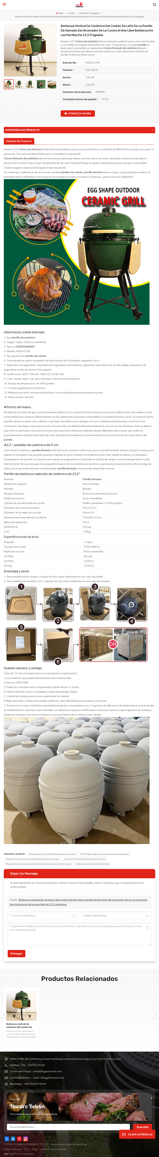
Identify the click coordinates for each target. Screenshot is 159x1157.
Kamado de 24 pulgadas (89, 13)
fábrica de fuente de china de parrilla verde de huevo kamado (32, 859)
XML (26, 1149)
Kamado (71, 13)
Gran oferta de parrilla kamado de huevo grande (84, 859)
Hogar (60, 13)
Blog (35, 1149)
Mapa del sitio (13, 1149)
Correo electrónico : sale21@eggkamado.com (37, 1077)
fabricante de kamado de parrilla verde (92, 864)
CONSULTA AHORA (77, 113)
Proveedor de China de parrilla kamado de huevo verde (52, 854)
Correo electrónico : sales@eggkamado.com (36, 1071)
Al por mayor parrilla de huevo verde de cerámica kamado (105, 854)
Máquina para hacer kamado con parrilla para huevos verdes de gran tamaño (38, 864)
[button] (155, 1014)
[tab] (19, 141)
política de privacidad (53, 1149)
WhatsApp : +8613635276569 (28, 1083)
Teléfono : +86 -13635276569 (27, 1065)
